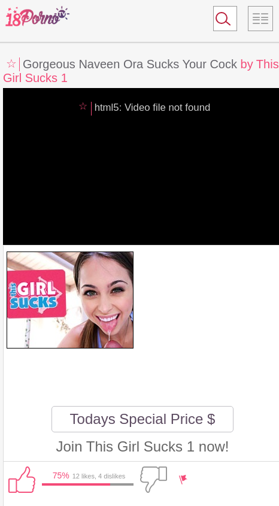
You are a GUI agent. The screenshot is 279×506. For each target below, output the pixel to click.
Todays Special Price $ (143, 419)
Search (219, 21)
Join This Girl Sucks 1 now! (142, 446)
